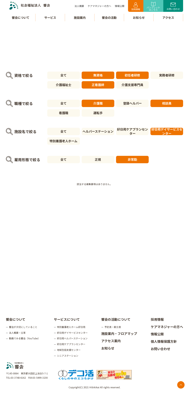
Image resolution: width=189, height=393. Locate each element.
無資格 (98, 75)
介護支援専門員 (132, 85)
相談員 (166, 103)
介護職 (98, 103)
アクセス (168, 17)
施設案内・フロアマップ (119, 333)
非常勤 (132, 159)
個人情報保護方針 (164, 341)
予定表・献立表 (112, 327)
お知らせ (107, 348)
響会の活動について (115, 319)
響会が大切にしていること (23, 327)
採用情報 (135, 6)
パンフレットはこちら (153, 6)
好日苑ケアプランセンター (132, 131)
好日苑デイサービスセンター (166, 131)
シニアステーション (67, 355)
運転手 (98, 113)
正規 (98, 159)
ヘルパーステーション (98, 131)
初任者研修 (132, 75)
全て (63, 75)
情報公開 (157, 333)
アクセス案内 (111, 340)
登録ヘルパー (132, 103)
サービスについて (67, 319)
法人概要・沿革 (17, 332)
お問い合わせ (173, 7)
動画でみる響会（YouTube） (24, 338)
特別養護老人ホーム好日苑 (71, 327)
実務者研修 (167, 75)
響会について (15, 319)
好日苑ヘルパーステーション (72, 338)
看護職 (63, 113)
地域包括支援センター (69, 350)
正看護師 (98, 85)
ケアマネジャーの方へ (167, 326)
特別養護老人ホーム (63, 141)
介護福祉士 (63, 85)
